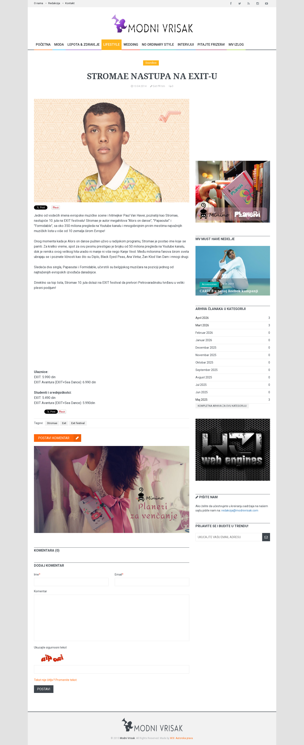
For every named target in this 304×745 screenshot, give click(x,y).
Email (119, 574)
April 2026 (202, 317)
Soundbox (151, 62)
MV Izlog (236, 44)
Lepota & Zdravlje (84, 44)
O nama (38, 3)
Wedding (130, 44)
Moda (59, 44)
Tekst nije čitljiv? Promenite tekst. (55, 680)
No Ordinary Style (158, 44)
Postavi (43, 689)
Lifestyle (111, 44)
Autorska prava (184, 738)
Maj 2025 (201, 399)
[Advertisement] (233, 124)
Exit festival (78, 423)
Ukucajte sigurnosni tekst (50, 647)
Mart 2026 (202, 325)
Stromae (52, 423)
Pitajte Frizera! (211, 44)
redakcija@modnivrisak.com (239, 510)
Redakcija (54, 3)
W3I (172, 738)
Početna (43, 44)
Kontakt (70, 3)
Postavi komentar (59, 438)
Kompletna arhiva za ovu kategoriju (222, 405)
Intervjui (186, 44)
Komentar (40, 591)
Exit (64, 423)
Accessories (209, 284)
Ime (37, 574)
